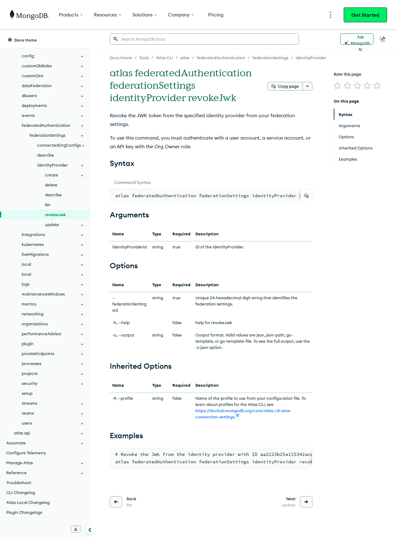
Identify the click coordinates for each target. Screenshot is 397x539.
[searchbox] (204, 39)
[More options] (307, 86)
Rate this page (347, 74)
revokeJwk (55, 214)
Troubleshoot (18, 482)
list (47, 204)
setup (27, 393)
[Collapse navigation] (90, 529)
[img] (337, 85)
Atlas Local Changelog (28, 502)
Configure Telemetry (26, 452)
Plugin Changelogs (24, 512)
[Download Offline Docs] (76, 529)
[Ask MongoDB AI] (356, 39)
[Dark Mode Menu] (382, 39)
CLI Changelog (20, 492)
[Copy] (306, 195)
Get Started (365, 15)
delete (51, 184)
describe (45, 155)
